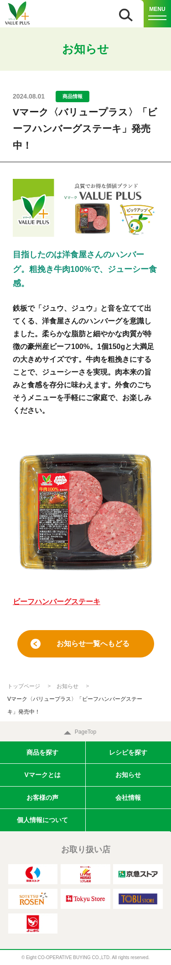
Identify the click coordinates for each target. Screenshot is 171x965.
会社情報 (128, 797)
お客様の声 (42, 797)
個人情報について (42, 820)
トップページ (23, 686)
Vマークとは (43, 774)
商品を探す (42, 752)
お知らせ (67, 686)
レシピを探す (128, 752)
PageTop (85, 732)
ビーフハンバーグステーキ (56, 601)
